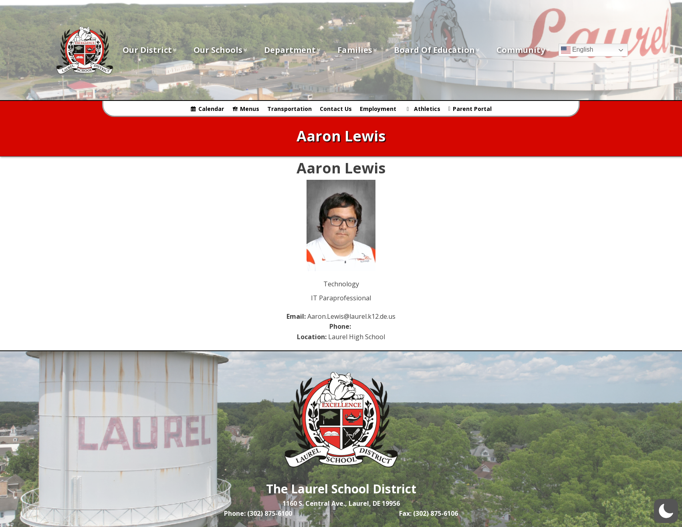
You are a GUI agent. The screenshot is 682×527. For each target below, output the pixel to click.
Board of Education (437, 49)
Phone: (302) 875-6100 (258, 513)
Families (357, 49)
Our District (150, 49)
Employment (378, 109)
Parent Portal (472, 109)
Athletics (427, 109)
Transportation (289, 109)
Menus (249, 109)
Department (292, 49)
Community (523, 49)
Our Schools (221, 49)
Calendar (211, 109)
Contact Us (336, 109)
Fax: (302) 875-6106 (428, 513)
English (577, 50)
